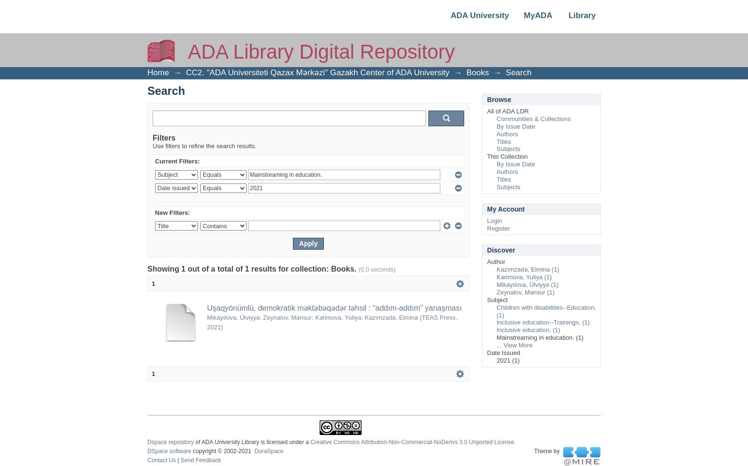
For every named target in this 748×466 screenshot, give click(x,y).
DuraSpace (268, 451)
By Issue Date (516, 126)
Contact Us (161, 460)
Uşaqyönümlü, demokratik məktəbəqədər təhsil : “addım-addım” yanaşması (334, 308)
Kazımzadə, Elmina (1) (528, 269)
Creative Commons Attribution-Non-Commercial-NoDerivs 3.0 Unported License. (413, 442)
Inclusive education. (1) (529, 330)
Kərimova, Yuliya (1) (524, 277)
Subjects (508, 148)
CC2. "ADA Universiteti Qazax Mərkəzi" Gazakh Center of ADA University (318, 72)
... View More (515, 345)
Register (498, 228)
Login (494, 220)
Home (158, 72)
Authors (507, 134)
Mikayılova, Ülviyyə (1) (528, 284)
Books (478, 72)
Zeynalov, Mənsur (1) (526, 292)
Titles (504, 141)
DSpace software (169, 451)
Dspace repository (170, 442)
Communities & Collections (534, 118)
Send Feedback (201, 460)
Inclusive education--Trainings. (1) (543, 322)
